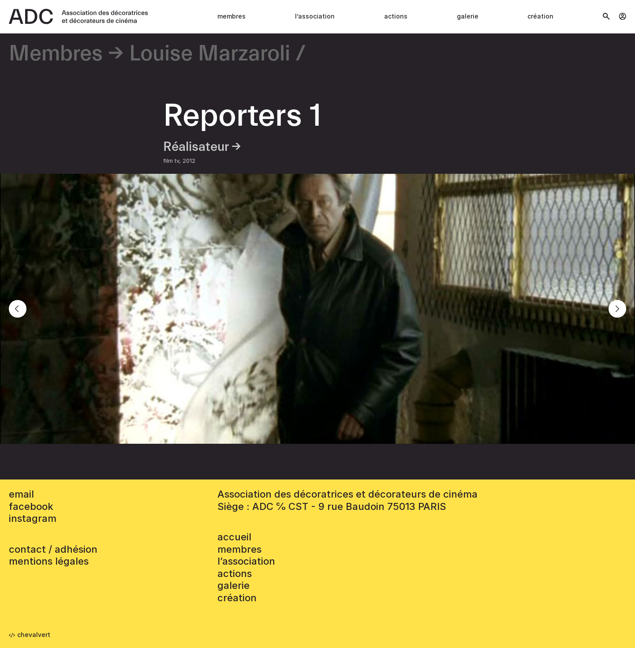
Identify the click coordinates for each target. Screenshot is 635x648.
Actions (395, 16)
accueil (234, 537)
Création (540, 16)
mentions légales (49, 561)
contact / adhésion (53, 549)
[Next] (617, 309)
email (21, 494)
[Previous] (17, 309)
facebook (31, 506)
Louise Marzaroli (209, 54)
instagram (32, 518)
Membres (231, 16)
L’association (315, 16)
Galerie (467, 16)
